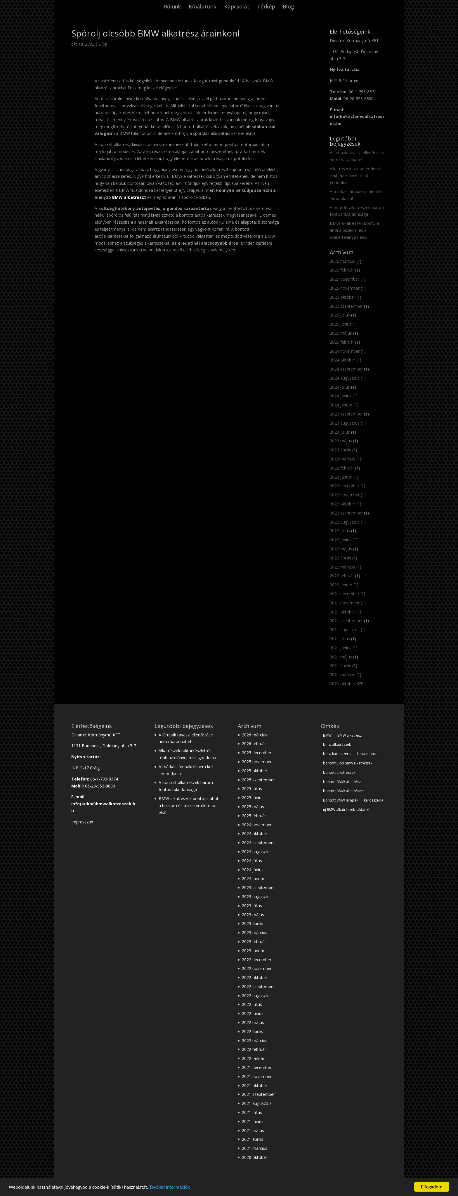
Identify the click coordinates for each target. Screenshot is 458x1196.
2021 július (340, 639)
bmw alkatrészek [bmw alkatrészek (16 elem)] (337, 744)
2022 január (341, 584)
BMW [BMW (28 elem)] (327, 735)
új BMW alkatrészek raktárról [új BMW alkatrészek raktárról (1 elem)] (346, 809)
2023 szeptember (346, 414)
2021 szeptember (346, 620)
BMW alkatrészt (129, 197)
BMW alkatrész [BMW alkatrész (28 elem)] (349, 735)
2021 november (345, 603)
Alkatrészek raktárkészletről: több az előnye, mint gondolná (356, 175)
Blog (288, 7)
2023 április (340, 450)
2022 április (340, 558)
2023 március (342, 459)
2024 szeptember (346, 369)
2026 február (342, 270)
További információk (169, 1187)
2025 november (345, 288)
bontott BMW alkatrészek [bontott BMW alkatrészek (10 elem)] (344, 790)
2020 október (342, 683)
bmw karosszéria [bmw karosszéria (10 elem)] (337, 753)
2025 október (342, 297)
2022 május (341, 549)
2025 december (344, 279)
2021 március (342, 674)
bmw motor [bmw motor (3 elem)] (367, 753)
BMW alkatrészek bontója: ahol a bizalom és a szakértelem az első (355, 230)
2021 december (344, 594)
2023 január (341, 477)
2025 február (342, 342)
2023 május (341, 441)
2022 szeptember (346, 513)
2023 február (342, 468)
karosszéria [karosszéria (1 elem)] (373, 800)
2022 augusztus (345, 522)
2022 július (340, 530)
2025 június (340, 324)
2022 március (342, 567)
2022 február (342, 575)
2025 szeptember (346, 306)
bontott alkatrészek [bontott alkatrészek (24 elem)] (339, 772)
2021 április (340, 665)
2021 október (342, 612)
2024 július (340, 387)
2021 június (340, 648)
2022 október (342, 504)
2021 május (341, 657)
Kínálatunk (202, 7)
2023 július (340, 432)
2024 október (342, 360)
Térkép (266, 7)
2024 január (341, 405)
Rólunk (172, 7)
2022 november (345, 495)
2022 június (340, 540)
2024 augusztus (345, 378)
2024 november (345, 351)
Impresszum (83, 822)
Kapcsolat (236, 7)
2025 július (340, 315)
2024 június (340, 396)
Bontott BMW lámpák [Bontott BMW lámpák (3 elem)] (340, 800)
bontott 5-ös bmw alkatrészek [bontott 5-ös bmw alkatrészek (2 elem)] (347, 763)
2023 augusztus (345, 423)
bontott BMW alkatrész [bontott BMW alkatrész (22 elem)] (342, 781)
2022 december (344, 486)
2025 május (341, 333)
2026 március (342, 261)
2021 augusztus (345, 629)
